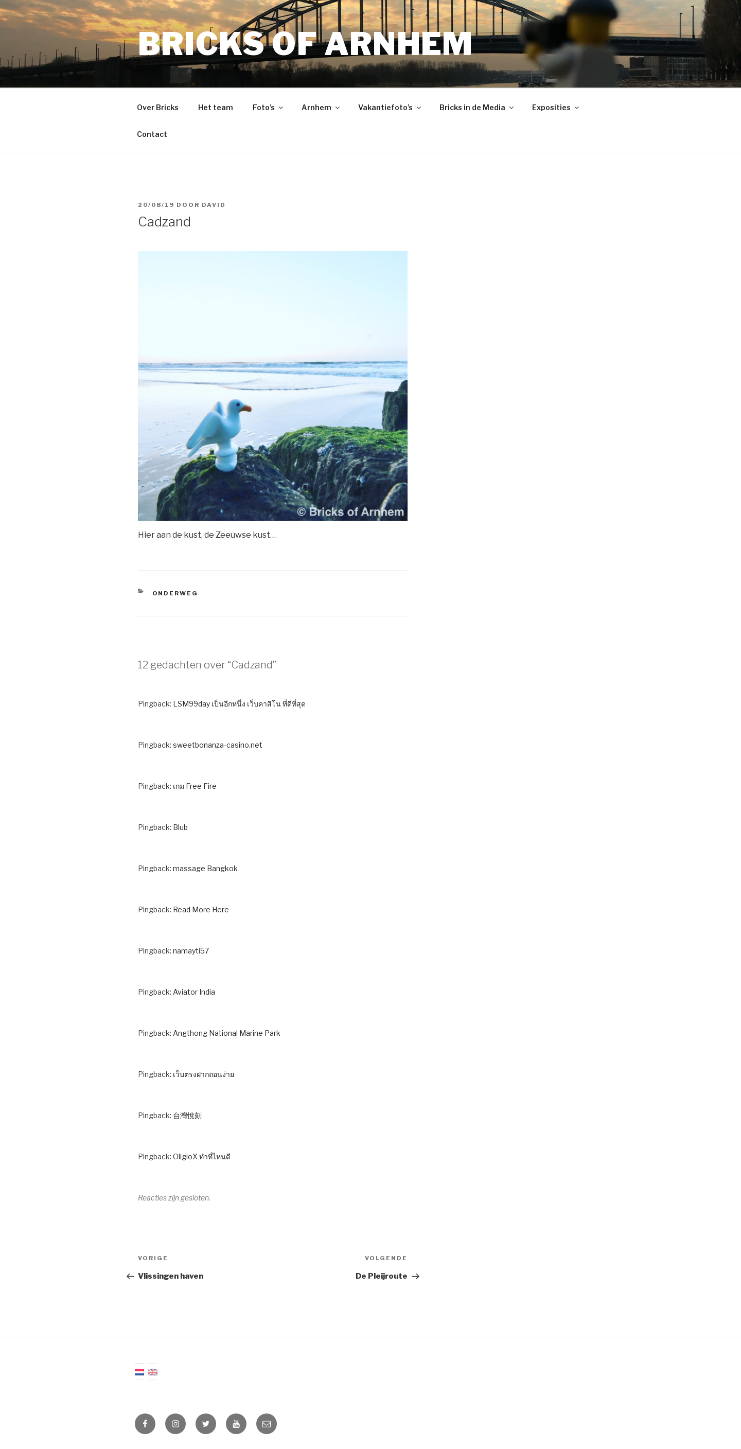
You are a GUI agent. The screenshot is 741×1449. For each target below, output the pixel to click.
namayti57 (191, 950)
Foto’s (269, 107)
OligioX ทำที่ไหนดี (202, 1156)
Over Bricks (158, 107)
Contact (152, 134)
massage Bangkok (205, 868)
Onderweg (175, 593)
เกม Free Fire (195, 786)
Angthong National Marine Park (226, 1033)
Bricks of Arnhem (305, 44)
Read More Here (201, 909)
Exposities (556, 107)
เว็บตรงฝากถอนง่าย (203, 1074)
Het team (215, 107)
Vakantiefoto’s (390, 107)
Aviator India (194, 991)
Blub (180, 827)
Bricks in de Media (477, 107)
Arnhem (321, 107)
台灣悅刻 (187, 1115)
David (214, 204)
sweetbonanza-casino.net (217, 744)
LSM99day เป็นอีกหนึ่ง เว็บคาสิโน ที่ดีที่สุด (239, 703)
